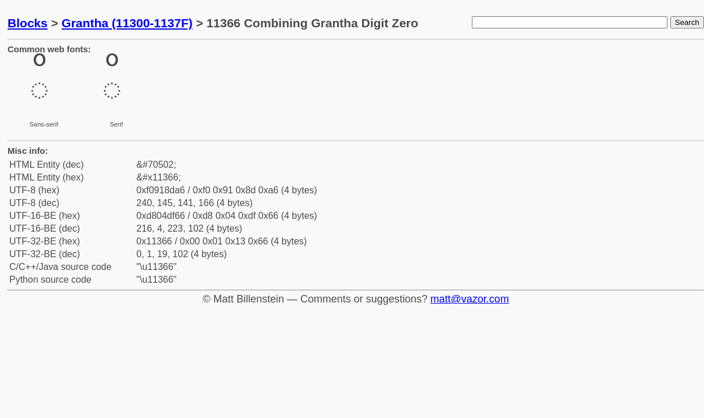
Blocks (28, 23)
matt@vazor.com (470, 299)
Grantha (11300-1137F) (127, 23)
